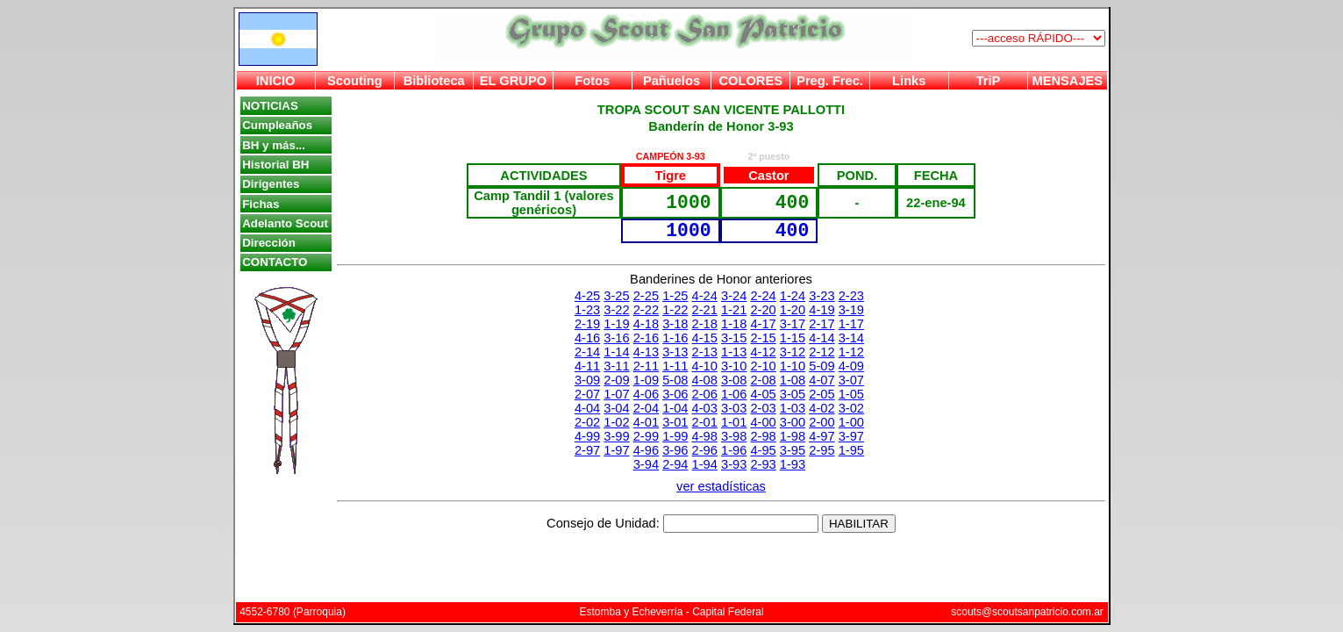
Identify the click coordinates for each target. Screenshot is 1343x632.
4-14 (821, 338)
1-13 (734, 352)
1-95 (851, 450)
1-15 (792, 338)
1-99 (675, 436)
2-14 (587, 352)
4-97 (821, 436)
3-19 (851, 310)
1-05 (851, 394)
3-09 (587, 380)
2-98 (762, 436)
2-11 (646, 366)
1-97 (616, 450)
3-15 (734, 338)
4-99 (587, 436)
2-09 (616, 380)
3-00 (792, 422)
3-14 (851, 338)
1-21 (734, 310)
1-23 (587, 310)
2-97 (587, 450)
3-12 (792, 352)
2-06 (705, 394)
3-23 (821, 296)
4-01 (646, 422)
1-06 (734, 394)
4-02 (821, 408)
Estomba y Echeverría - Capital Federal (671, 612)
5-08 (675, 380)
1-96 (734, 450)
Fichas (260, 204)
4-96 (646, 450)
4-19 (821, 310)
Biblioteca (434, 81)
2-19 (587, 324)
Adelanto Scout (285, 223)
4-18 (646, 324)
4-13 (646, 352)
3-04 (616, 408)
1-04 (675, 408)
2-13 (705, 352)
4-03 (705, 408)
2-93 (762, 464)
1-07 (616, 394)
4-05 (762, 394)
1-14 (616, 352)
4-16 (587, 338)
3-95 (792, 450)
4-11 (587, 366)
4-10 (705, 366)
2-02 (587, 422)
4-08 (705, 380)
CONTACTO (274, 262)
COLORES (750, 81)
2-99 (646, 436)
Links (908, 81)
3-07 (851, 380)
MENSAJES (1068, 81)
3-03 (734, 408)
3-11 (616, 366)
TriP (988, 81)
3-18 (675, 324)
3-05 (792, 394)
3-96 (675, 450)
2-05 (821, 394)
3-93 (734, 464)
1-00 (851, 422)
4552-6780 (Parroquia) (292, 612)
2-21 (705, 310)
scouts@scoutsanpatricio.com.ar (1027, 612)
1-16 (675, 338)
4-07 (821, 380)
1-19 (616, 324)
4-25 (587, 296)
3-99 (616, 436)
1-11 (675, 366)
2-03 (762, 408)
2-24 (762, 296)
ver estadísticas (721, 486)
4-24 (705, 296)
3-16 (616, 338)
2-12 (821, 352)
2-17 (821, 324)
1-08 (792, 380)
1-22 (675, 310)
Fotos (592, 81)
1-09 (646, 380)
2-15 (762, 338)
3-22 (616, 310)
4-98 (705, 436)
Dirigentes (270, 183)
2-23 (851, 296)
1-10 (792, 366)
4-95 (762, 450)
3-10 (734, 366)
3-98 (734, 436)
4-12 (762, 352)
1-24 (792, 296)
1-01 (734, 422)
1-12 (851, 352)
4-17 (762, 324)
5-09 (821, 366)
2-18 (705, 324)
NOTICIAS (270, 105)
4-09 (851, 366)
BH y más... (273, 145)
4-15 (705, 338)
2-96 (705, 450)
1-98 (792, 436)
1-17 (851, 324)
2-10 (762, 366)
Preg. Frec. (830, 81)
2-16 (646, 338)
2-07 (587, 394)
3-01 (675, 422)
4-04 (587, 408)
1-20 (792, 310)
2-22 (646, 310)
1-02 (616, 422)
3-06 (675, 394)
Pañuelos (671, 81)
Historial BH (275, 164)
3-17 (792, 324)
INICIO (276, 81)
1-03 (792, 408)
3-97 (851, 436)
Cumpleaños (277, 125)
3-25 (616, 296)
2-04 (646, 408)
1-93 (792, 464)
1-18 (734, 324)
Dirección (269, 242)
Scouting (354, 81)
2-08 (762, 380)
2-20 (762, 310)
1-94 (705, 464)
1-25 (675, 296)
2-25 (646, 296)
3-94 (646, 464)
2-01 (705, 422)
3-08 (734, 380)
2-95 (821, 450)
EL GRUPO (513, 81)
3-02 (851, 408)
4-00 (762, 422)
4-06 (646, 394)
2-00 (821, 422)
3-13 (675, 352)
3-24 (734, 296)
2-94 (675, 464)
